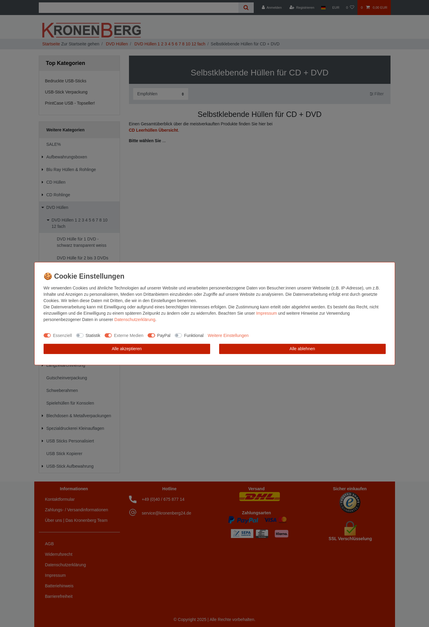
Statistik (93, 335)
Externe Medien (128, 335)
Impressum (266, 313)
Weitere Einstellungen (228, 335)
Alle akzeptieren (127, 348)
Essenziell (62, 335)
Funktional (194, 335)
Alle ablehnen (302, 348)
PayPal (163, 335)
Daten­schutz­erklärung (134, 319)
